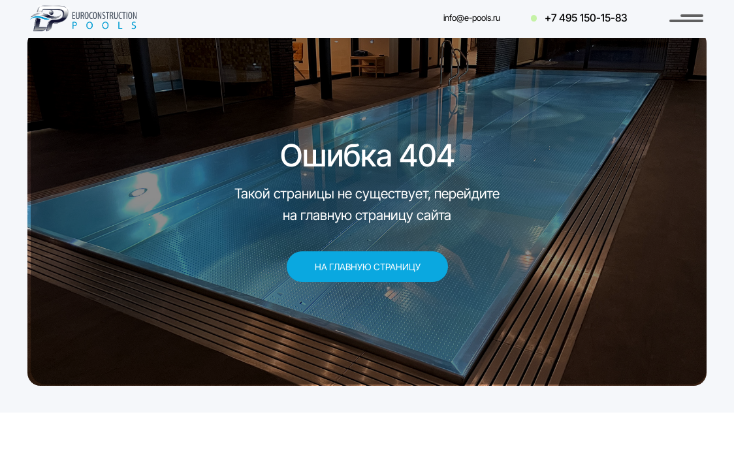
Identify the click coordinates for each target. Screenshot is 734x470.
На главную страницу (368, 266)
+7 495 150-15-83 (586, 17)
